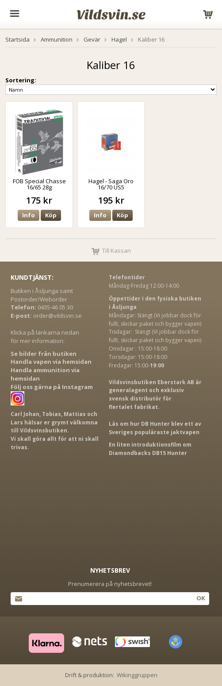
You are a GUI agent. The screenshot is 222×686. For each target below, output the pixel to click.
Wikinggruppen (137, 675)
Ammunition (57, 39)
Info (28, 215)
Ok (200, 598)
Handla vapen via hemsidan (51, 362)
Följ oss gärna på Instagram (52, 387)
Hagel (119, 39)
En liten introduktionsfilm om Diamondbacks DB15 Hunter (150, 449)
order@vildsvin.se (57, 316)
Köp (51, 215)
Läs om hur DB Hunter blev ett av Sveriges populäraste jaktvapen (155, 428)
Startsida (17, 39)
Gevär (92, 39)
